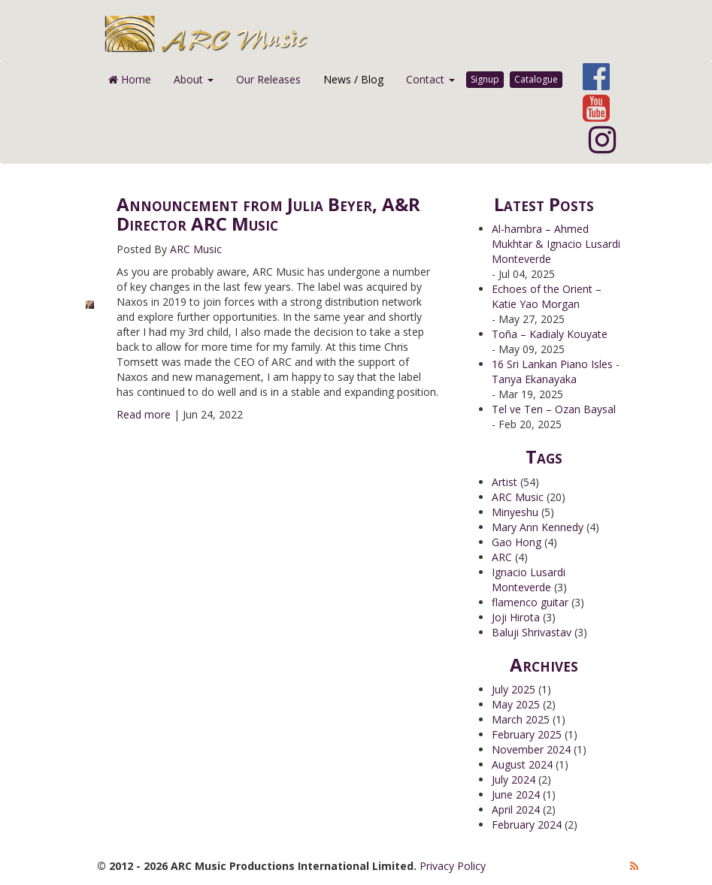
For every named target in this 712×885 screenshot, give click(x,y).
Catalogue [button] (536, 79)
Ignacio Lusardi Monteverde (528, 579)
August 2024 (522, 764)
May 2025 (516, 704)
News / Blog (353, 79)
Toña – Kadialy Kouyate (549, 334)
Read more (144, 414)
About (194, 79)
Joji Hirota (516, 617)
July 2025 (513, 689)
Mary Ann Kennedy (537, 527)
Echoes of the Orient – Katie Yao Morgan (546, 296)
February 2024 (527, 824)
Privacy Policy (453, 866)
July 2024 (513, 779)
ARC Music (196, 249)
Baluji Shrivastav (531, 632)
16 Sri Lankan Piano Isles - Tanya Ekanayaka (556, 371)
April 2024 (516, 809)
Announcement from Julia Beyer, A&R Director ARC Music (268, 214)
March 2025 (521, 719)
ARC (502, 557)
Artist (504, 482)
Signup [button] (485, 79)
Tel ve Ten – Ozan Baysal (554, 409)
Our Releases (268, 79)
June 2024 (516, 794)
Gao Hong (516, 542)
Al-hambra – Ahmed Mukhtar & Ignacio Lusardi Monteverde (556, 244)
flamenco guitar (530, 602)
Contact (430, 79)
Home (129, 79)
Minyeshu (515, 512)
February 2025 (527, 734)
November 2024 (531, 749)
